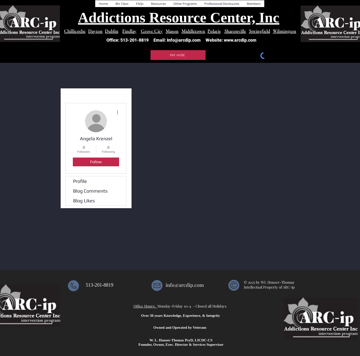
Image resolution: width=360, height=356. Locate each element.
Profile (80, 181)
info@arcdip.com (185, 284)
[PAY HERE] (178, 55)
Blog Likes (84, 200)
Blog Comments (90, 191)
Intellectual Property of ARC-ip (270, 287)
